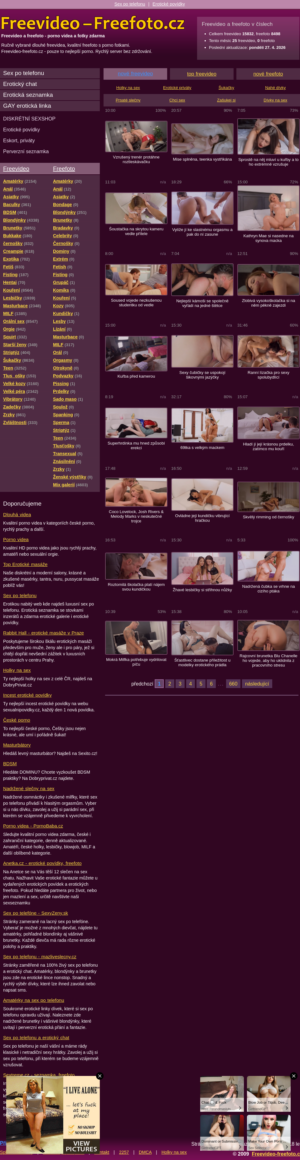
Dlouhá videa (17, 514)
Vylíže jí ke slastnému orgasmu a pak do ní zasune (202, 232)
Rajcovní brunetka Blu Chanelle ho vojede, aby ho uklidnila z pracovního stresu (268, 660)
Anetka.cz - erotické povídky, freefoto (42, 863)
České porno (16, 720)
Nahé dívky (275, 87)
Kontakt (101, 1152)
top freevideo (201, 74)
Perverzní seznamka (26, 151)
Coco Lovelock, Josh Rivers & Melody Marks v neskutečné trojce (136, 516)
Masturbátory (17, 744)
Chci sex (177, 100)
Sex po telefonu (129, 4)
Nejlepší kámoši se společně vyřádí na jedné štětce (202, 303)
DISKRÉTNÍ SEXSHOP (29, 118)
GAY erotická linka (27, 105)
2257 (124, 1152)
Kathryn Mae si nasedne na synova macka (268, 238)
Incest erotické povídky (27, 695)
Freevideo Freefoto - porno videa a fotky (93, 23)
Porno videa (16, 539)
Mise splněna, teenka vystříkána (202, 159)
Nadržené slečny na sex (28, 788)
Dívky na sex (275, 100)
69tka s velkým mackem (202, 447)
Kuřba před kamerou (136, 376)
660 (233, 683)
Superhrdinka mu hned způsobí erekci (136, 445)
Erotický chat (20, 84)
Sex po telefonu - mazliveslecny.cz (39, 956)
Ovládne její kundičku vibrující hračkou (202, 518)
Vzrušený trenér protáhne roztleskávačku (136, 159)
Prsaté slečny (128, 100)
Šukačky (226, 87)
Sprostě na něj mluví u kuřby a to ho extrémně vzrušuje (268, 162)
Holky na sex (17, 670)
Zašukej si (226, 100)
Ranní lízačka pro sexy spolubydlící (268, 375)
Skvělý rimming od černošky (268, 517)
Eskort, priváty (19, 140)
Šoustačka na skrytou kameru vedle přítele (136, 231)
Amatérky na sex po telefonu (33, 1000)
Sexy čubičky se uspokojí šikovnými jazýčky (202, 375)
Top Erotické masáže (25, 564)
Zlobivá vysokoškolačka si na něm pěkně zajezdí (268, 303)
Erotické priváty (177, 87)
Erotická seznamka (28, 95)
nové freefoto (268, 74)
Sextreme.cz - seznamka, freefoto (39, 1074)
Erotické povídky (168, 4)
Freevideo (16, 168)
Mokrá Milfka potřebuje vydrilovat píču (136, 662)
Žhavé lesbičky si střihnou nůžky (202, 589)
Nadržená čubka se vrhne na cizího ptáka (268, 588)
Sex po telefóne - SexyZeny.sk (35, 913)
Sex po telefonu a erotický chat (36, 1037)
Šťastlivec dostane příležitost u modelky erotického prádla (202, 662)
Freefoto (64, 168)
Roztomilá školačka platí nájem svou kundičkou (136, 587)
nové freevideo (135, 74)
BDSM (10, 763)
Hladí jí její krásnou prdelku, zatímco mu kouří (268, 446)
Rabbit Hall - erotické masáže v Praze (43, 632)
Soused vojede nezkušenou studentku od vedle (136, 302)
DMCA (145, 1152)
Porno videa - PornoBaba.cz (33, 825)
